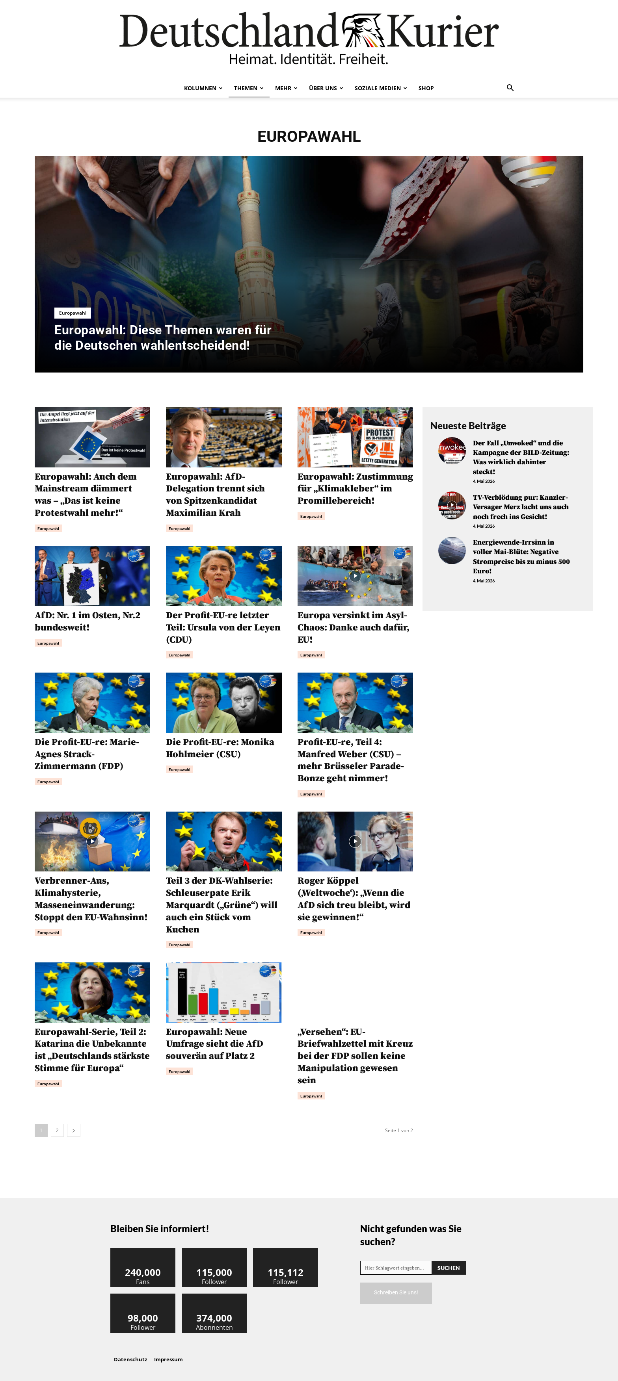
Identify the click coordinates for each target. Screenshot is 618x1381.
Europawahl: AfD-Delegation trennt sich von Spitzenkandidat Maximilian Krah (215, 494)
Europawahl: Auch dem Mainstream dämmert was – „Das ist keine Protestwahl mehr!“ (86, 494)
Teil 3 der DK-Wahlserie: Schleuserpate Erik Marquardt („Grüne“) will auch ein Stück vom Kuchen (222, 901)
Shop (426, 88)
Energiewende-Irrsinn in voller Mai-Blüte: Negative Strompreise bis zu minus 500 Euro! (521, 553)
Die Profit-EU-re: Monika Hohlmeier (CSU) (220, 746)
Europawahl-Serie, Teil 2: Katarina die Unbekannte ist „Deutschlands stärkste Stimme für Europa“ (91, 1051)
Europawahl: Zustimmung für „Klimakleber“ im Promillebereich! (355, 488)
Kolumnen (203, 88)
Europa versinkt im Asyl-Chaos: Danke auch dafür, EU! (354, 626)
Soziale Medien (381, 88)
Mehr (286, 88)
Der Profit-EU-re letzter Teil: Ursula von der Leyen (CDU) (218, 626)
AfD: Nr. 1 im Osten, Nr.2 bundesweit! (87, 620)
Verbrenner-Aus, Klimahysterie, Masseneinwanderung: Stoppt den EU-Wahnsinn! (92, 895)
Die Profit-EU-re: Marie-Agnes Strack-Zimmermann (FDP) (87, 752)
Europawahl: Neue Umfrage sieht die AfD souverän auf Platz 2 (215, 1039)
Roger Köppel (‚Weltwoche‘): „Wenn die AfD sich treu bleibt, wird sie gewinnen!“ (354, 895)
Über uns (326, 88)
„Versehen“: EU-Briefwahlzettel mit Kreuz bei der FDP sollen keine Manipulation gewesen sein (355, 1051)
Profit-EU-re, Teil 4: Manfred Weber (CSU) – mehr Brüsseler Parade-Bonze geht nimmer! (351, 758)
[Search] (449, 1261)
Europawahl (72, 313)
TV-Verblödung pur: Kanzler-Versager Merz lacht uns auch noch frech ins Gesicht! (521, 505)
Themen (249, 88)
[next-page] (73, 1124)
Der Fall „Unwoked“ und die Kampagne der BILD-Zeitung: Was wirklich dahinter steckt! (521, 457)
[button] (510, 88)
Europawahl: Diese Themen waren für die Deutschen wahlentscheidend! (163, 337)
